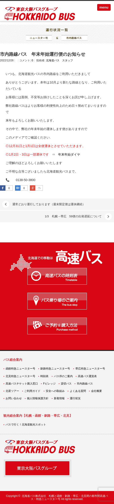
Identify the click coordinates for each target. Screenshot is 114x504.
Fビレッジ (49, 383)
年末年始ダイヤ (69, 154)
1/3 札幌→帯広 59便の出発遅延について (73, 216)
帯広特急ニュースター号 (90, 368)
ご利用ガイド (32, 391)
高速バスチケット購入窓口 (22, 383)
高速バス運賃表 (87, 376)
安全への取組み (55, 391)
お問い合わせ (14, 398)
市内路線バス (85, 383)
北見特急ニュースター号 (20, 376)
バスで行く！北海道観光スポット (26, 424)
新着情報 (59, 398)
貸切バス (66, 383)
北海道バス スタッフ (59, 60)
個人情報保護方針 (37, 398)
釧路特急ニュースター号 (55, 368)
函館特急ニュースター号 (20, 368)
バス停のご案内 (63, 376)
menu (103, 7)
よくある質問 (78, 391)
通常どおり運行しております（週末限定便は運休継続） (48, 204)
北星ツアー (12, 391)
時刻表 (44, 376)
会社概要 (96, 391)
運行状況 (75, 398)
